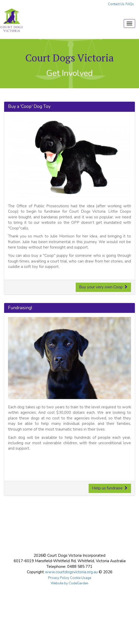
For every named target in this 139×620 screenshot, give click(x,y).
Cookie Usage (80, 578)
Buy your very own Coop (103, 287)
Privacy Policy (58, 578)
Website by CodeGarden (69, 583)
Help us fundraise (110, 488)
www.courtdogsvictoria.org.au (71, 572)
